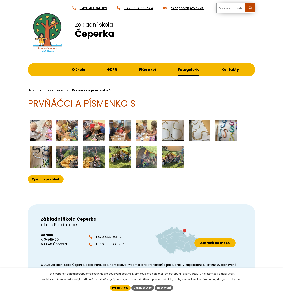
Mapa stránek (194, 265)
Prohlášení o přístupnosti (165, 265)
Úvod (47, 69)
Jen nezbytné (142, 287)
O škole (78, 69)
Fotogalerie (188, 69)
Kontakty (230, 69)
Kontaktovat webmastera (128, 265)
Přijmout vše (119, 287)
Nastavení (165, 287)
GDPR (112, 69)
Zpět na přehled (46, 179)
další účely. (228, 273)
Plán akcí (147, 69)
